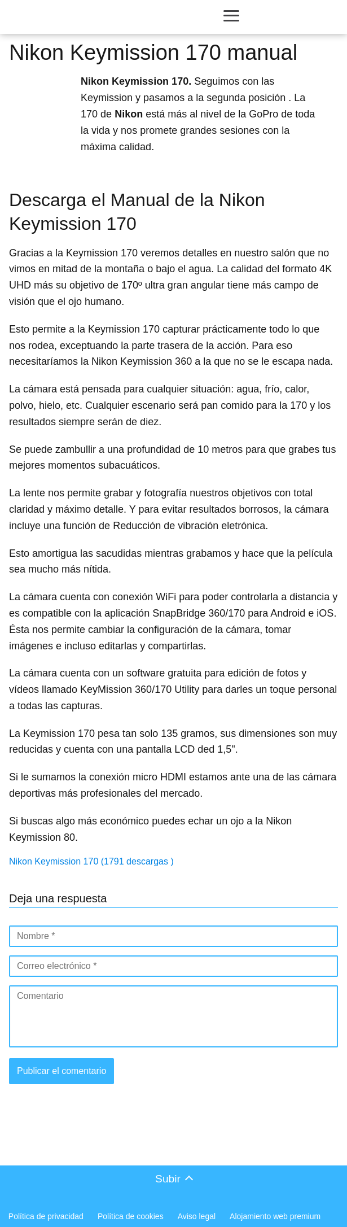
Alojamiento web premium (275, 1216)
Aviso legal (197, 1216)
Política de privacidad (46, 1216)
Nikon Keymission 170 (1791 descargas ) (91, 861)
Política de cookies (131, 1216)
